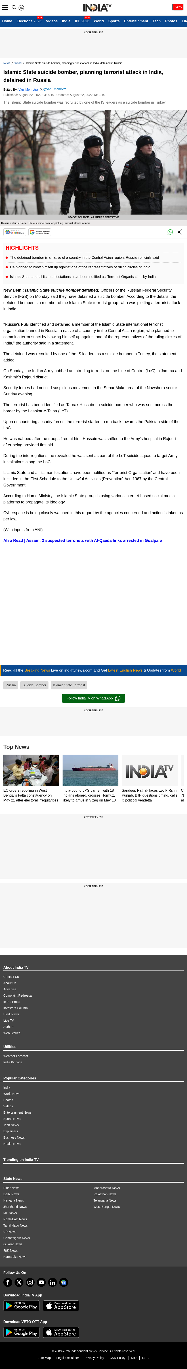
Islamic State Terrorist (69, 685)
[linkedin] (52, 1282)
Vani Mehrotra (28, 89)
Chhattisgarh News (16, 1238)
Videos (52, 21)
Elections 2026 (29, 21)
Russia (11, 685)
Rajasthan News (105, 1194)
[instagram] (30, 1282)
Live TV (8, 1020)
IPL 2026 (82, 21)
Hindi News (11, 1014)
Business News (14, 1137)
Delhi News (11, 1194)
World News (11, 1094)
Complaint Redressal (17, 995)
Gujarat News (12, 1244)
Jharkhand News (15, 1206)
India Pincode (12, 1062)
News (6, 63)
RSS (145, 1358)
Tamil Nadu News (15, 1225)
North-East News (15, 1219)
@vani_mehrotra (55, 89)
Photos (171, 21)
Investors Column (15, 1008)
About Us (9, 983)
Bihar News (11, 1188)
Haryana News (13, 1200)
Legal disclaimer (67, 1358)
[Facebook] (7, 1282)
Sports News (12, 1119)
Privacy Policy (94, 1358)
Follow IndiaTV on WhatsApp (93, 698)
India (66, 21)
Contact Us (11, 977)
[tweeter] (19, 1282)
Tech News (11, 1125)
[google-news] (63, 1282)
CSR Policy (118, 1358)
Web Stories (11, 1033)
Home (7, 21)
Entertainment (136, 21)
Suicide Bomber (34, 685)
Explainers (10, 1131)
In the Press (11, 1002)
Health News (12, 1144)
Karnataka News (14, 1256)
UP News (9, 1231)
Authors (8, 1027)
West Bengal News (107, 1206)
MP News (10, 1213)
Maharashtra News (107, 1188)
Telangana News (105, 1200)
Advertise (9, 989)
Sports (114, 21)
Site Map (44, 1358)
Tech (157, 21)
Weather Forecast (15, 1056)
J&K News (10, 1250)
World (99, 21)
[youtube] (41, 1282)
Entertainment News (17, 1112)
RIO (134, 1358)
